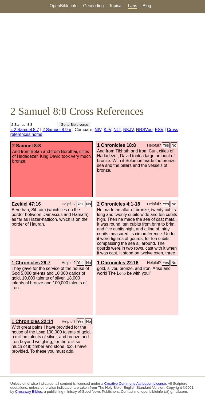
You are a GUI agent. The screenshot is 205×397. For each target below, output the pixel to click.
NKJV (128, 129)
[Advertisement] (102, 59)
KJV (107, 129)
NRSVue (144, 129)
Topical (116, 5)
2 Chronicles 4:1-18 (118, 204)
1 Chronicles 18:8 (116, 145)
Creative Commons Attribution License (135, 384)
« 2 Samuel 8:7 (24, 129)
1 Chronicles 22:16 (117, 262)
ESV (159, 129)
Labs (132, 5)
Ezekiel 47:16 (26, 204)
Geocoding (93, 5)
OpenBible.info (64, 5)
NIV (97, 129)
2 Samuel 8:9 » (56, 129)
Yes (166, 145)
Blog (147, 5)
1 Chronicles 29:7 (30, 262)
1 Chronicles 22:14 (32, 321)
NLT (117, 129)
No (173, 145)
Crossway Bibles (28, 392)
